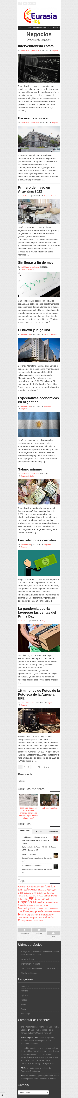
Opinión (31, 269)
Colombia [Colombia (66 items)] (42, 893)
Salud (23, 1004)
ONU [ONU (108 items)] (46, 908)
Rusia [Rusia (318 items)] (22, 914)
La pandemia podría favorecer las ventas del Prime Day (37, 612)
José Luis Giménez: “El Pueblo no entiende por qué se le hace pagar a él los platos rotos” (28, 813)
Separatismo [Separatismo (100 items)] (33, 915)
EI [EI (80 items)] (42, 899)
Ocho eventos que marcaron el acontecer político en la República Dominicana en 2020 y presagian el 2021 (40, 1060)
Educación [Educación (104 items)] (23, 899)
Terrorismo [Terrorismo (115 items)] (23, 917)
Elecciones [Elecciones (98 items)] (48, 899)
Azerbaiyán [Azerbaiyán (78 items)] (51, 890)
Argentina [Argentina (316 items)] (33, 889)
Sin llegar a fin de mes (35, 262)
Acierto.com (25, 621)
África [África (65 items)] (41, 921)
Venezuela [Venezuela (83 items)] (33, 921)
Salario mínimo (30, 469)
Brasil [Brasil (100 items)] (20, 893)
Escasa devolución (33, 118)
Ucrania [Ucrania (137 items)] (41, 917)
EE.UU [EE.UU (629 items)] (34, 898)
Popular (39, 831)
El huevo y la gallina (34, 330)
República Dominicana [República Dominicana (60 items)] (52, 912)
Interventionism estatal (36, 46)
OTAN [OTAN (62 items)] (20, 912)
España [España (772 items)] (25, 902)
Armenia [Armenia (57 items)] (43, 890)
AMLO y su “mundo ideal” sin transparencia (39, 968)
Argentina (47, 406)
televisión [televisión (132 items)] (49, 914)
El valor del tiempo (29, 973)
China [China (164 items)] (35, 892)
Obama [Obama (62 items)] (40, 908)
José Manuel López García (30, 50)
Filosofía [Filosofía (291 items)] (38, 902)
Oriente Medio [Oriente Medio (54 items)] (53, 908)
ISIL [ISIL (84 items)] (41, 906)
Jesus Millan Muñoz (27, 703)
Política (24, 1000)
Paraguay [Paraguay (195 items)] (29, 911)
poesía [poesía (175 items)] (39, 911)
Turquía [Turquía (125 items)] (33, 917)
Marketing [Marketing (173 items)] (23, 908)
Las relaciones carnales (37, 540)
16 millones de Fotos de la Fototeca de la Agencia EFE (39, 694)
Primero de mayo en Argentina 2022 (34, 189)
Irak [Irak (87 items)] (34, 905)
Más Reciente (25, 831)
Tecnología (25, 1014)
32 (39, 767)
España (50, 703)
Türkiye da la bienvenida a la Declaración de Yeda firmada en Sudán (43, 29)
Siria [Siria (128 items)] (41, 914)
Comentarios (53, 831)
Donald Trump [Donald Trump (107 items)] (50, 896)
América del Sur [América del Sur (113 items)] (36, 887)
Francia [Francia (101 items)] (48, 902)
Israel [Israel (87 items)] (45, 905)
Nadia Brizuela (26, 196)
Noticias (24, 991)
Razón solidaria (29, 854)
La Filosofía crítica (49, 808)
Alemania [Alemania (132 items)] (23, 886)
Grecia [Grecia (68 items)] (29, 906)
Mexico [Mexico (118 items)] (33, 908)
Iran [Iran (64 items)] (37, 906)
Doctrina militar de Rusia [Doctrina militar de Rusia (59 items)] (34, 896)
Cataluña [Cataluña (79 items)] (27, 893)
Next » (46, 767)
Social (53, 196)
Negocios (55, 50)
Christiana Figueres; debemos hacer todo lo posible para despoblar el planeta (38, 1040)
